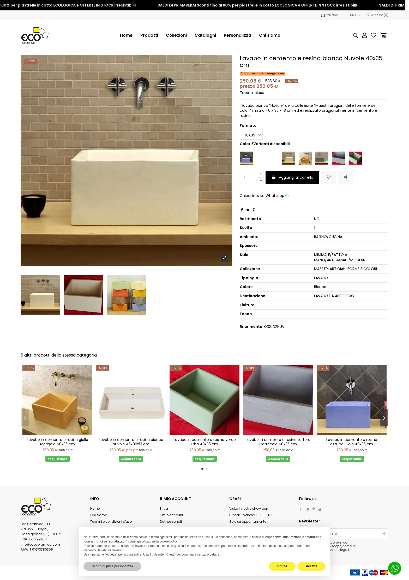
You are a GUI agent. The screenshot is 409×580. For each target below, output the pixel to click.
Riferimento (251, 326)
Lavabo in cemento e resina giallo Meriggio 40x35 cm (57, 442)
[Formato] (251, 135)
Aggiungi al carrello (292, 177)
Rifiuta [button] (282, 566)
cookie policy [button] (168, 541)
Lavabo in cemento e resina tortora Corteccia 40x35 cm (278, 442)
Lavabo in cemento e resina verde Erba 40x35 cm (204, 442)
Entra (164, 508)
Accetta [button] (311, 566)
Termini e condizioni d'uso (111, 521)
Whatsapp (277, 195)
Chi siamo (98, 515)
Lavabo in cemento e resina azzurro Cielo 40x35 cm (351, 442)
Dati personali (171, 521)
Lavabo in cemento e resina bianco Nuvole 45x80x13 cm (131, 442)
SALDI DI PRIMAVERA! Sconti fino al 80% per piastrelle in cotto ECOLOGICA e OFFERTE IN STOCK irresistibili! (266, 5)
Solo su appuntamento (247, 521)
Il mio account (171, 515)
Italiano (332, 15)
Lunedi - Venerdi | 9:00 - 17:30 (252, 515)
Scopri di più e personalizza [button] (112, 566)
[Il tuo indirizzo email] (338, 534)
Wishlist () (377, 15)
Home (95, 508)
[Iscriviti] (382, 534)
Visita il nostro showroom (249, 508)
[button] (176, 35)
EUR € (354, 15)
